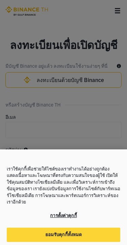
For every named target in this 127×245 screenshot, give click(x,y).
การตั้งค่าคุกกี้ (63, 219)
